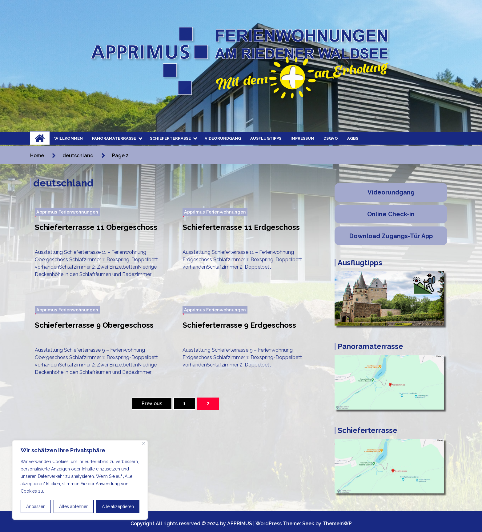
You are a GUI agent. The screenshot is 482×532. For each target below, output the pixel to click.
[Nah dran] (143, 443)
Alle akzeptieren (118, 506)
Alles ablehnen (74, 506)
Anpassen (36, 506)
